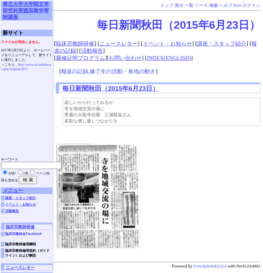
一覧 (189, 5)
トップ (167, 5)
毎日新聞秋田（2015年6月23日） (178, 25)
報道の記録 (74, 71)
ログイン (251, 5)
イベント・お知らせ (167, 44)
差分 (179, 5)
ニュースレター (118, 44)
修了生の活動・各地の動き (122, 71)
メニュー (13, 190)
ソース (201, 5)
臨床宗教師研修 (75, 44)
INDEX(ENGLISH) (169, 58)
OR (26, 173)
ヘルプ (226, 5)
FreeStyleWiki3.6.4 (210, 267)
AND (12, 173)
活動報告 (92, 51)
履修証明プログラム (80, 58)
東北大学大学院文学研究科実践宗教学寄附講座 (26, 10)
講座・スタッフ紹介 (221, 44)
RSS (237, 5)
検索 (213, 5)
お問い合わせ (125, 58)
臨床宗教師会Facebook (23, 234)
